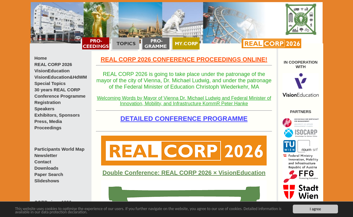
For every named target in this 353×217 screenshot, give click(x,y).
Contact (42, 161)
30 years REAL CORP (57, 89)
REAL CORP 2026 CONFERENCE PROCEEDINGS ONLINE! (184, 59)
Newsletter (45, 155)
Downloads (46, 168)
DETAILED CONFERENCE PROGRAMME (184, 118)
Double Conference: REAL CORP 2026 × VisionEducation (183, 172)
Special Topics (50, 83)
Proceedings (47, 127)
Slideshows (46, 180)
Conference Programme (59, 96)
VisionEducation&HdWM (60, 77)
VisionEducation (52, 70)
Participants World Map (59, 149)
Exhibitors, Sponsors (57, 115)
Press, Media (48, 121)
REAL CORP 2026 (53, 64)
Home (40, 58)
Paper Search (48, 174)
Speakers (44, 108)
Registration (47, 102)
